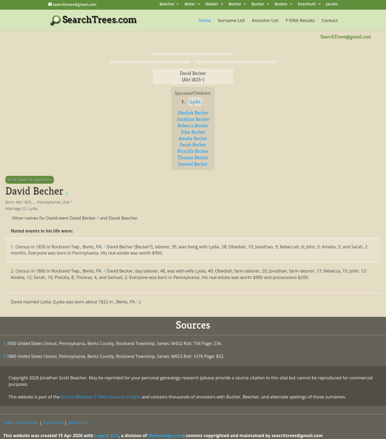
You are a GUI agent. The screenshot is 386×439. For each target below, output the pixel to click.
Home (204, 21)
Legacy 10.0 (106, 435)
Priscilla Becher (193, 151)
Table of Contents (20, 423)
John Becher (193, 132)
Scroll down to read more (30, 179)
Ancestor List (265, 21)
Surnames (53, 423)
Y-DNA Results (300, 21)
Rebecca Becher (193, 125)
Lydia (195, 102)
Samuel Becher (193, 164)
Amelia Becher (193, 138)
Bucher (257, 4)
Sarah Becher (193, 145)
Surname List (231, 21)
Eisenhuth (307, 4)
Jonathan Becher (193, 119)
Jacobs (332, 4)
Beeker (212, 4)
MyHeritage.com (165, 435)
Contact (330, 21)
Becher (235, 4)
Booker (280, 4)
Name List (78, 423)
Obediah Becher (193, 113)
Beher (190, 4)
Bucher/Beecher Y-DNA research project (101, 397)
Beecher (166, 4)
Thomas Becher (193, 157)
